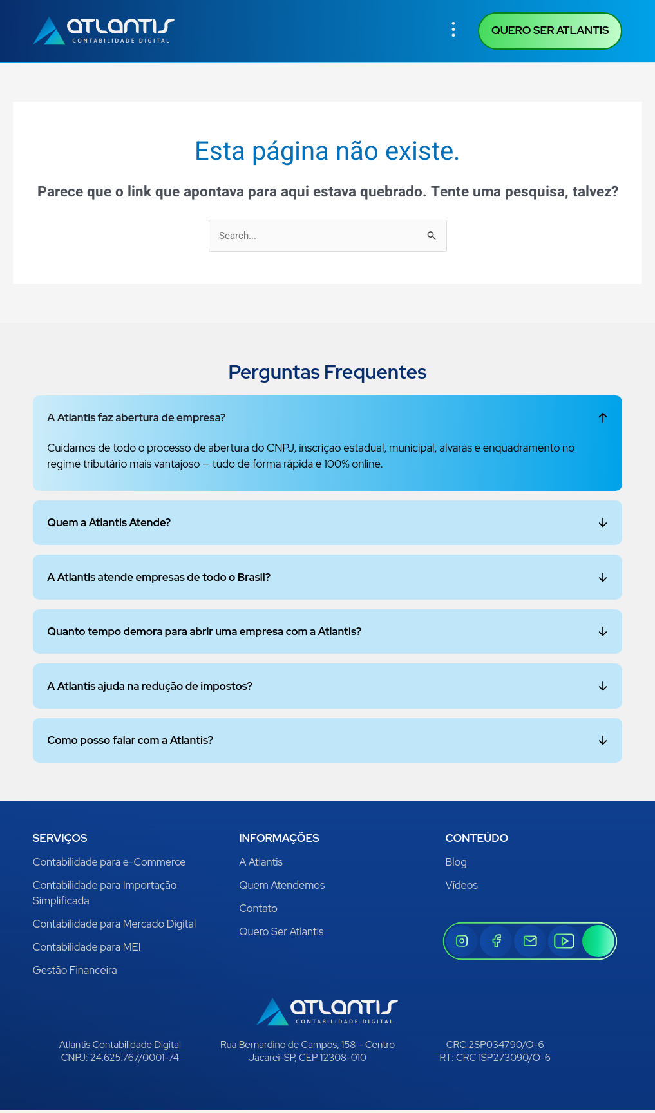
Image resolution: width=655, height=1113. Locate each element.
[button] (453, 31)
